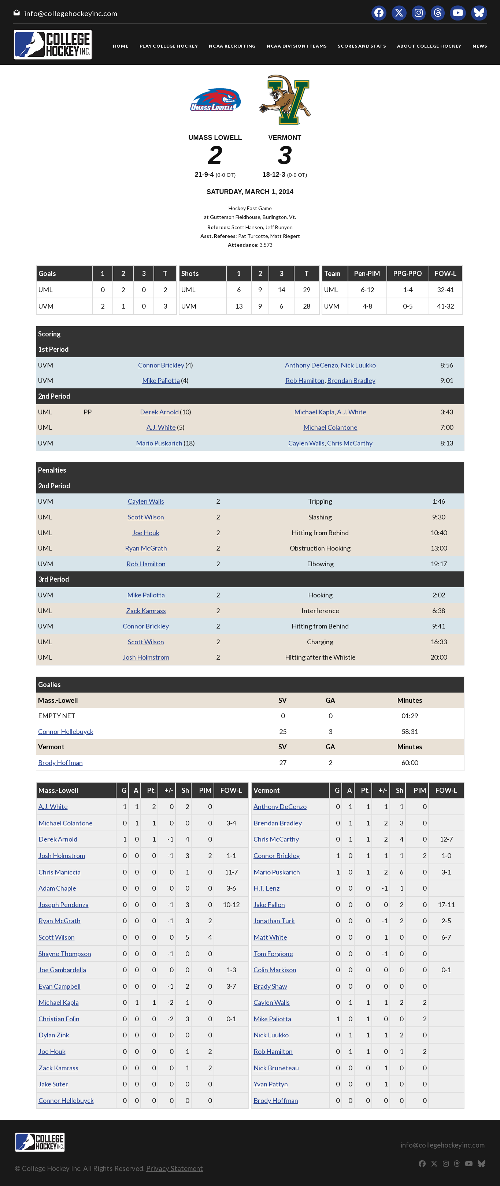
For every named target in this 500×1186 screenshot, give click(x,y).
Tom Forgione (273, 954)
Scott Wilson (146, 517)
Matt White (270, 937)
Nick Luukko (358, 365)
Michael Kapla (314, 412)
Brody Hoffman (60, 762)
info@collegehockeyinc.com (70, 13)
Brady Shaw (270, 986)
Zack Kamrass (146, 611)
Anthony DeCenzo (311, 365)
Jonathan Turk (274, 921)
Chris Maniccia (59, 872)
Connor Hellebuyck (65, 731)
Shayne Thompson (64, 954)
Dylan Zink (53, 1035)
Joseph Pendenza (63, 904)
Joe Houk (145, 533)
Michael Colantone (330, 427)
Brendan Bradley (351, 380)
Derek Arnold (159, 412)
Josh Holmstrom (146, 657)
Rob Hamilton (305, 380)
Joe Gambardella (62, 970)
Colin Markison (274, 970)
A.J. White (351, 412)
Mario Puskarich (159, 443)
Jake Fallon (269, 904)
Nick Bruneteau (276, 1068)
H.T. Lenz (266, 888)
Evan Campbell (59, 986)
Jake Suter (53, 1084)
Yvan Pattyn (270, 1084)
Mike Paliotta (161, 380)
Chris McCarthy (350, 443)
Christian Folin (58, 1019)
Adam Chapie (57, 888)
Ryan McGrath (146, 548)
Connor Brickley (161, 365)
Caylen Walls (306, 443)
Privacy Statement (174, 1168)
